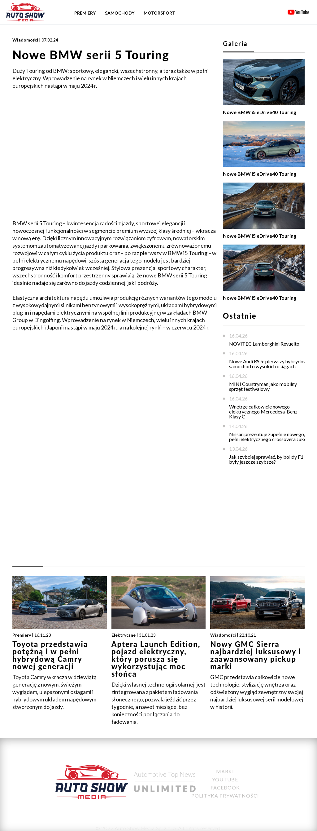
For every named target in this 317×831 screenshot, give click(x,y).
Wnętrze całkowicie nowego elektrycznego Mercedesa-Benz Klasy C (263, 411)
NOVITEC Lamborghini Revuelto (264, 344)
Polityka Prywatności (225, 795)
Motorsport (159, 12)
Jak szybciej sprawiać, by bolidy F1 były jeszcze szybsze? (266, 459)
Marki (225, 771)
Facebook (225, 787)
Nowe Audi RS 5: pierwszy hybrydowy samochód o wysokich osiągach (269, 363)
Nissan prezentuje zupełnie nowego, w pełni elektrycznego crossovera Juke (269, 436)
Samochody (119, 12)
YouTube (225, 779)
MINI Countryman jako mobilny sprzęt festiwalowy (263, 386)
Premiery (85, 12)
